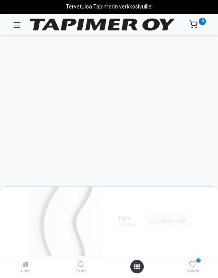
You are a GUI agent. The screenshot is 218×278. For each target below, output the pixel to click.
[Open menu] (137, 266)
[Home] (25, 265)
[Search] (81, 265)
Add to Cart (168, 221)
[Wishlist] (192, 264)
